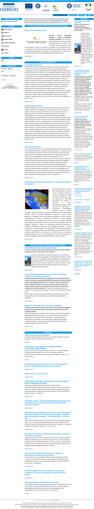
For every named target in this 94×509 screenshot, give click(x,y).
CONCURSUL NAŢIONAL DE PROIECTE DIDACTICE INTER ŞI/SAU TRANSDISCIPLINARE (47, 382)
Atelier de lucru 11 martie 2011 (36, 374)
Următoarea (77, 273)
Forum (6, 49)
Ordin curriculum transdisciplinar (37, 335)
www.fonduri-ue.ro (69, 507)
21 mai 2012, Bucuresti (33, 65)
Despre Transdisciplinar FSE (35, 30)
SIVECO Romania (55, 500)
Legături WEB (8, 39)
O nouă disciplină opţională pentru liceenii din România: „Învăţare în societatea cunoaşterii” (46, 275)
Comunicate (7, 36)
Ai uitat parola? (3, 79)
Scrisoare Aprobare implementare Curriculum (42, 482)
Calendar (6, 46)
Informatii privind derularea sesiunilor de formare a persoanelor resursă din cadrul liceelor (44, 454)
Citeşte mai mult (29, 56)
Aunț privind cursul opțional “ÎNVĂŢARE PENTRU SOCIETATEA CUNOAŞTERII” (43, 348)
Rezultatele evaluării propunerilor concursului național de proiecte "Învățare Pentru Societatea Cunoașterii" (46, 365)
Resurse (6, 32)
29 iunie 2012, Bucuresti (34, 106)
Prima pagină (8, 29)
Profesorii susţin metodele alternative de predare (43, 305)
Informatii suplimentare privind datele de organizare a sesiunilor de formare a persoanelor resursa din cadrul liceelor (45, 473)
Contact (6, 53)
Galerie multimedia (9, 42)
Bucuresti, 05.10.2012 (33, 147)
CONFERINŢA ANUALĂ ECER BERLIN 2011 (41, 248)
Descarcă (27, 342)
